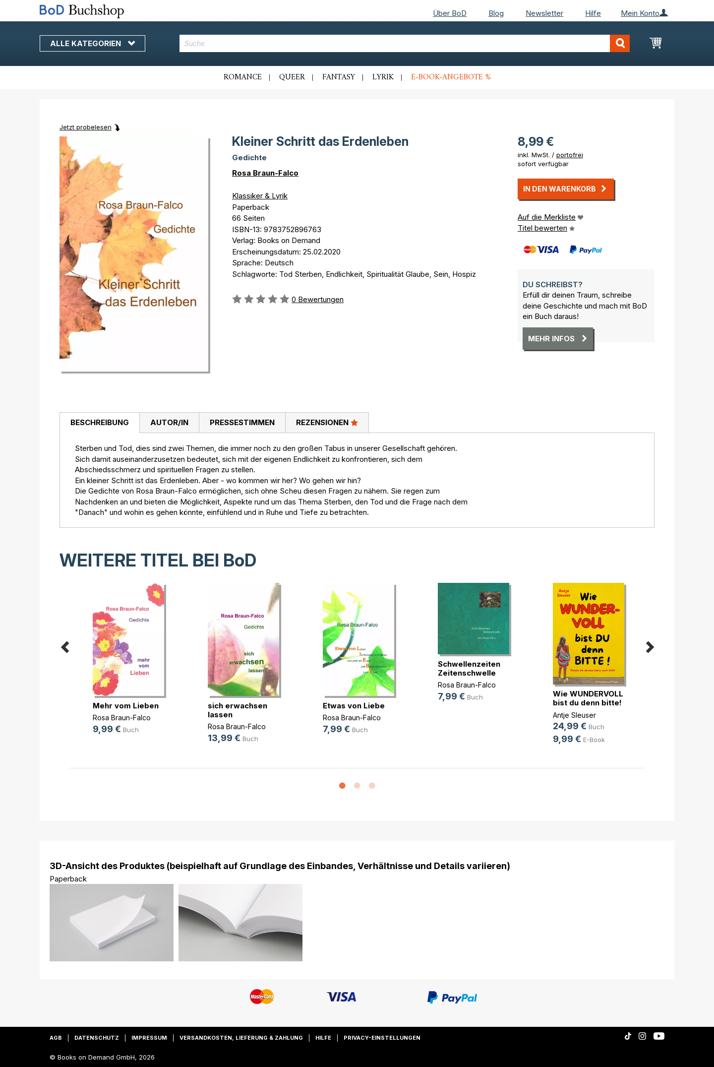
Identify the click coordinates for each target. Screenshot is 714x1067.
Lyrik (383, 77)
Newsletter (544, 13)
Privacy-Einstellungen (382, 1037)
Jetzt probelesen (86, 127)
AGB (56, 1037)
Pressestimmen (242, 422)
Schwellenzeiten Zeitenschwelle (469, 668)
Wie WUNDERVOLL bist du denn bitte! (588, 698)
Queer (292, 77)
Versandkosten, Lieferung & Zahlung (241, 1037)
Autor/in (169, 422)
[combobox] (404, 43)
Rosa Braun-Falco (265, 173)
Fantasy (338, 77)
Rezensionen (327, 422)
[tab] (99, 423)
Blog (496, 13)
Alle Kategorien (92, 43)
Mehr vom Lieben (126, 705)
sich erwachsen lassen (237, 710)
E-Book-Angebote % (451, 77)
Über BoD (450, 13)
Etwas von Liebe (354, 705)
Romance (243, 77)
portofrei (569, 155)
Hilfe (593, 13)
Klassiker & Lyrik (260, 195)
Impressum (149, 1037)
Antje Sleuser (574, 715)
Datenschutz (96, 1037)
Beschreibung (99, 422)
